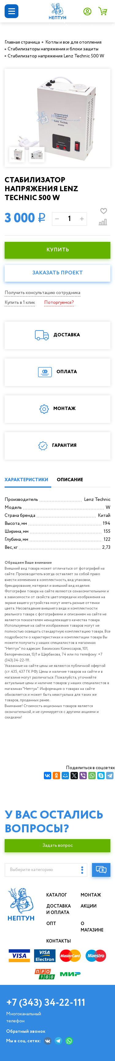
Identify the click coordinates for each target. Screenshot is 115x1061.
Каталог (56, 895)
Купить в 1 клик (20, 302)
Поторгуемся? (59, 302)
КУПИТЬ (57, 250)
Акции (89, 906)
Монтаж (91, 895)
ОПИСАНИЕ (70, 480)
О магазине (92, 927)
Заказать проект (58, 273)
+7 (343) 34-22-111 (45, 1003)
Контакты (58, 941)
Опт (51, 924)
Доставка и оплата (58, 909)
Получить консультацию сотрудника (42, 292)
